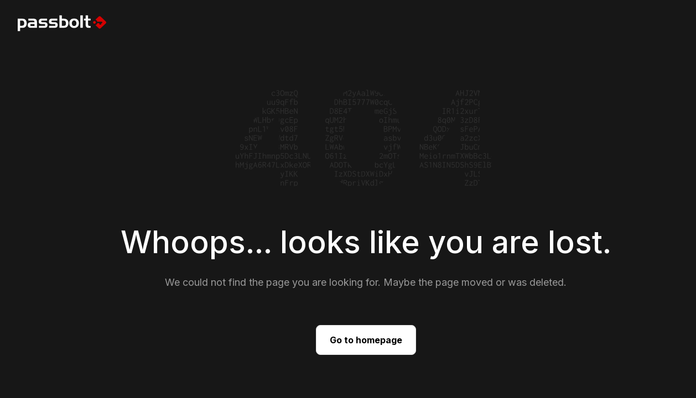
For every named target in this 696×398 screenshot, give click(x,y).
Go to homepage (366, 339)
